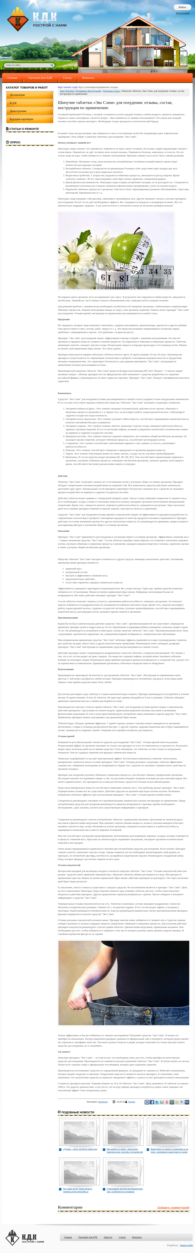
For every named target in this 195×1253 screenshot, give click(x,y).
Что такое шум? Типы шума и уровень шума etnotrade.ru (77, 1190)
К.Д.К (13, 103)
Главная (12, 77)
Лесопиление (17, 94)
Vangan (131, 1102)
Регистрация (182, 13)
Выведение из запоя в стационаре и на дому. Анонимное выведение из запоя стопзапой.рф (169, 1151)
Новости (108, 1237)
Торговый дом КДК (87, 1237)
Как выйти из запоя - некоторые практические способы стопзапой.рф (125, 1150)
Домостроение (18, 111)
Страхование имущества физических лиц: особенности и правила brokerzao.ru (125, 1190)
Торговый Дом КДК (40, 77)
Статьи (67, 77)
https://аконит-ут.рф (67, 87)
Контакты (88, 77)
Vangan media (186, 1245)
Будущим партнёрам (21, 119)
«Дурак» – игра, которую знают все (80, 1149)
